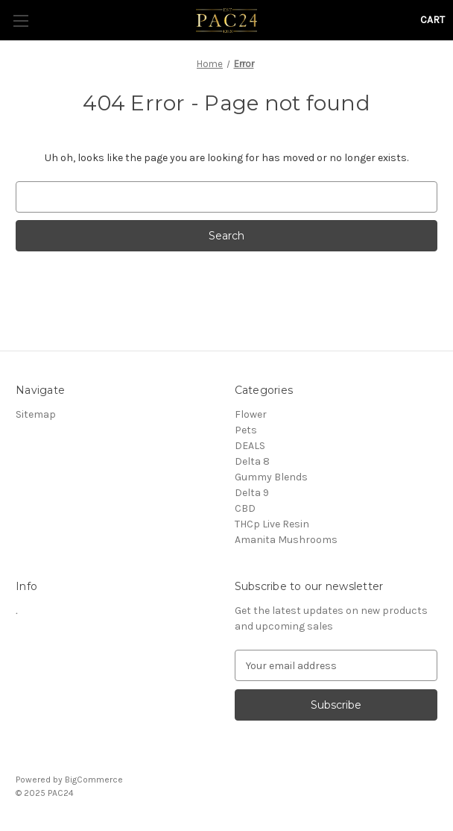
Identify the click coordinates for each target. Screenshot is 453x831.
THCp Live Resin (272, 524)
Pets (246, 430)
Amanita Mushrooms (286, 539)
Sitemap (36, 414)
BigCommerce (94, 779)
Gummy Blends (271, 477)
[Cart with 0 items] (432, 19)
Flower (251, 414)
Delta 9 (252, 492)
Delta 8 (252, 461)
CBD (245, 508)
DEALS (250, 445)
